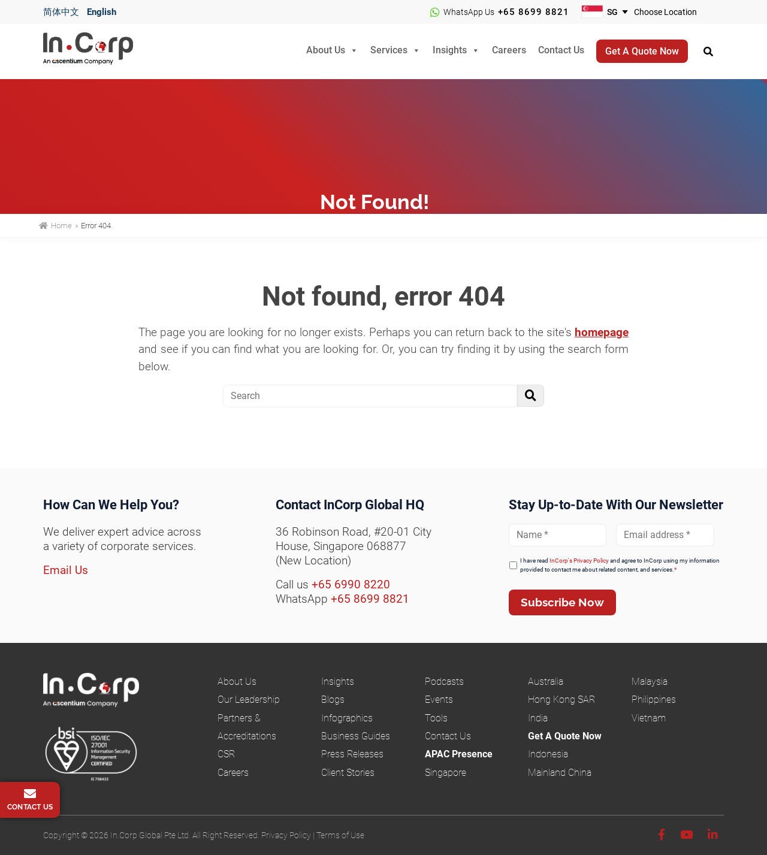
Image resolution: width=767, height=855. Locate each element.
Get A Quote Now (565, 736)
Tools (436, 718)
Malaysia (650, 681)
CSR (226, 754)
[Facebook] (661, 835)
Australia (545, 681)
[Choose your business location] (673, 12)
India (538, 718)
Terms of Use (340, 835)
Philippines (654, 699)
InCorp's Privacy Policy (579, 560)
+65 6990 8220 (351, 584)
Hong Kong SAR (561, 699)
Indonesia (548, 754)
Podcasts (444, 681)
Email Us (65, 570)
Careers (509, 50)
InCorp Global (103, 51)
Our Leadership (249, 699)
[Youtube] (686, 835)
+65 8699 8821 (533, 12)
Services (388, 50)
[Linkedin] (713, 835)
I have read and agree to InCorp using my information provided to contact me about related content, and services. (620, 565)
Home (55, 225)
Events (439, 699)
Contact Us (561, 50)
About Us (325, 50)
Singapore (445, 772)
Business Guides (355, 736)
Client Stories (348, 772)
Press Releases (352, 754)
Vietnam (649, 718)
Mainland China (559, 772)
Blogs (333, 699)
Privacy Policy (286, 835)
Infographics (347, 718)
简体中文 (61, 12)
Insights (450, 50)
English (101, 12)
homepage (602, 332)
